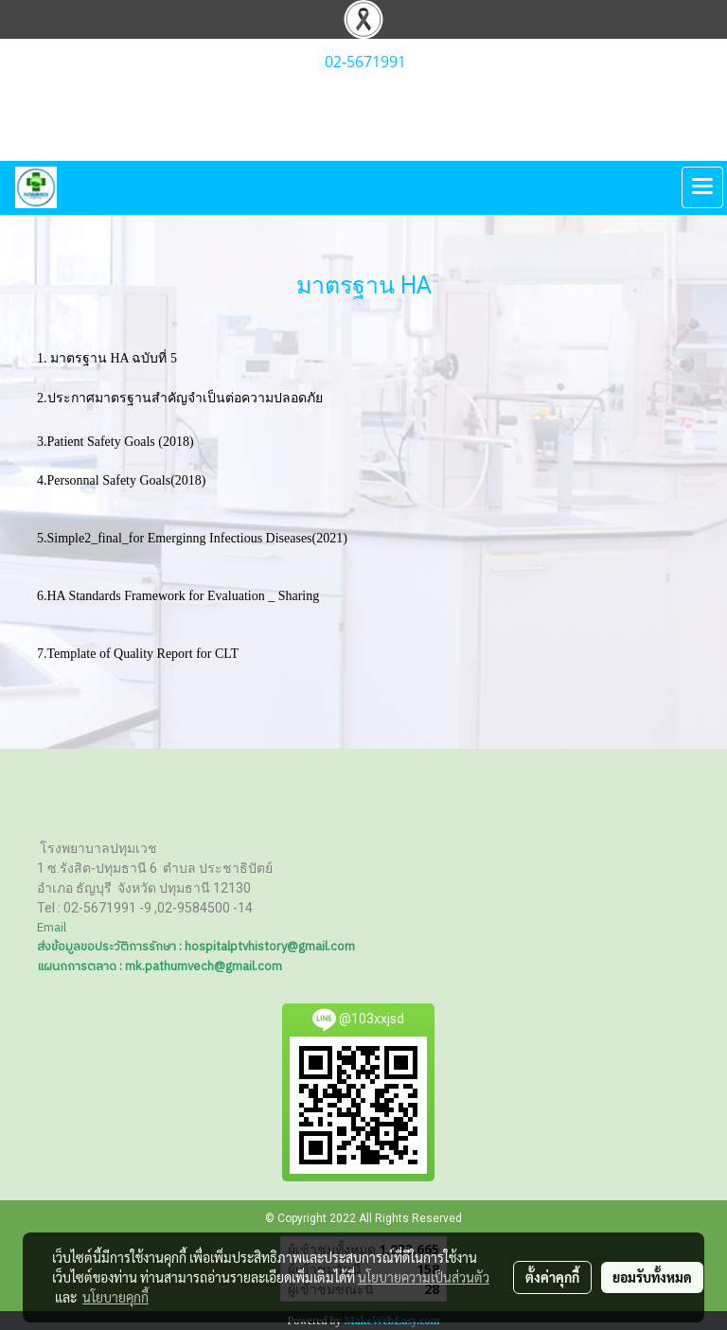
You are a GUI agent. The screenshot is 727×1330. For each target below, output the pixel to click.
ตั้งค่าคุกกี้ (552, 1277)
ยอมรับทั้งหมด (652, 1277)
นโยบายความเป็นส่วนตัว (423, 1277)
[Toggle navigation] (702, 187)
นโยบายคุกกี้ (115, 1296)
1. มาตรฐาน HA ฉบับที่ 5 (113, 358)
